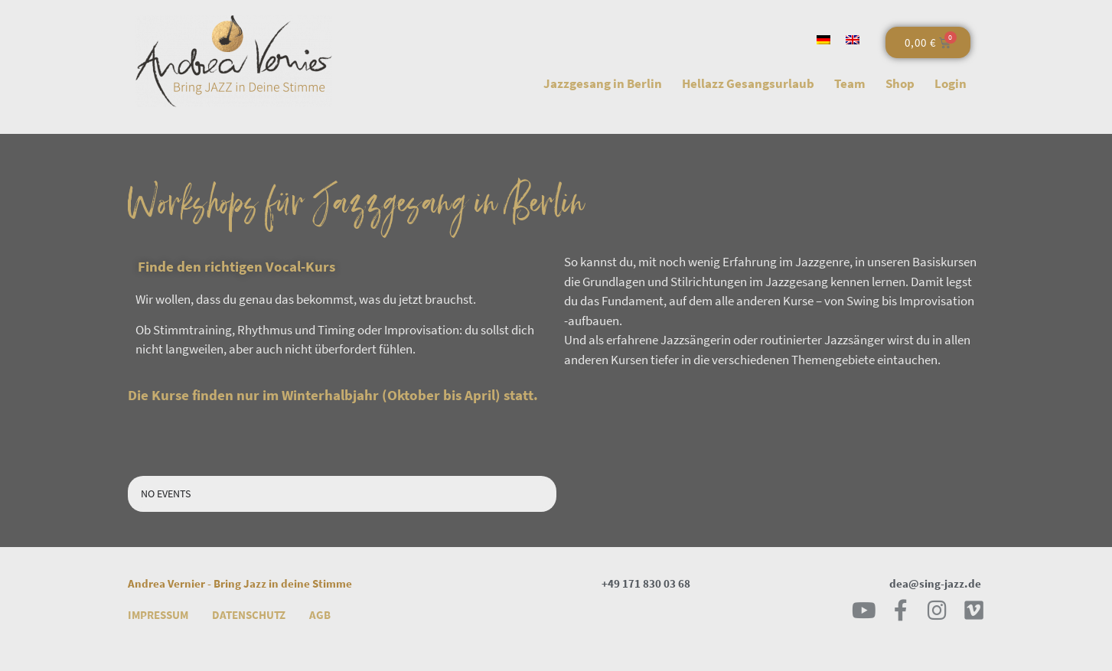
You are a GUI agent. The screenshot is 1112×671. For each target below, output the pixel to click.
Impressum (158, 614)
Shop (900, 83)
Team (850, 83)
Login (950, 83)
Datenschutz (248, 614)
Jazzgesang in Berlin (602, 83)
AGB (320, 614)
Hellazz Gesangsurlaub (748, 83)
